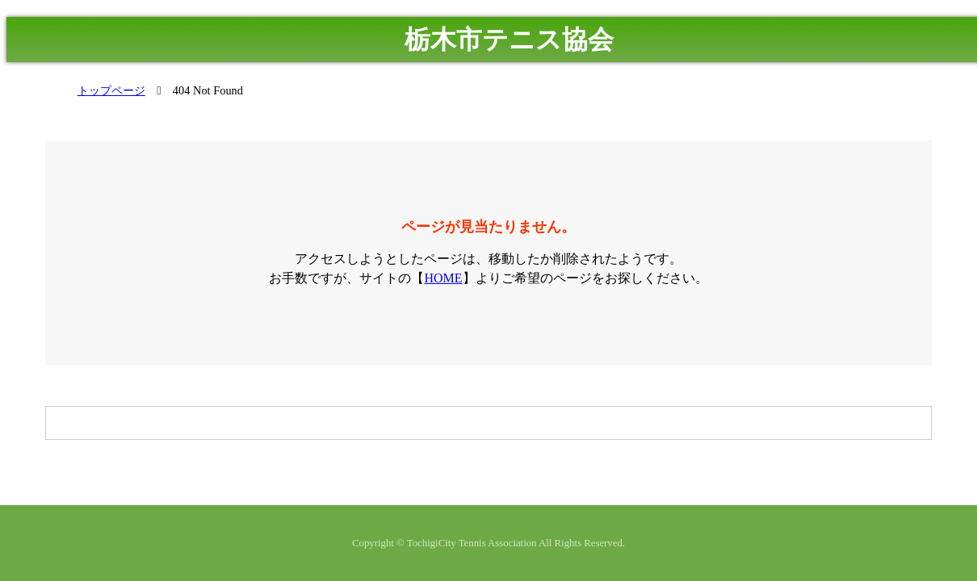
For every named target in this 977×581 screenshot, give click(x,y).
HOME (443, 278)
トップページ (111, 90)
